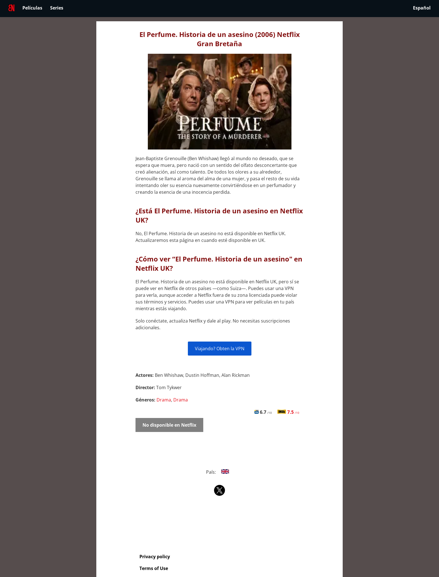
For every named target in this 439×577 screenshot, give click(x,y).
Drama (164, 400)
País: (219, 472)
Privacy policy (154, 556)
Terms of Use (153, 568)
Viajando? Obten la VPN (219, 348)
